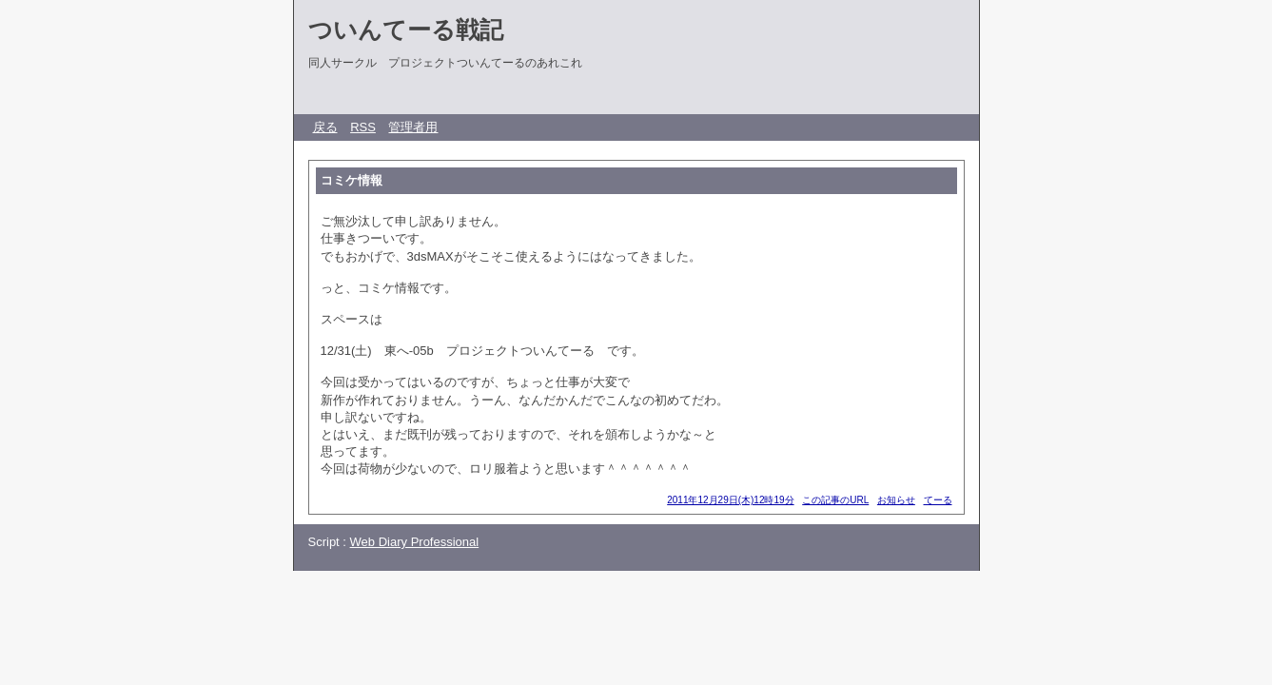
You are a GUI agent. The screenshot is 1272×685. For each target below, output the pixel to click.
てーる (938, 500)
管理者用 (413, 127)
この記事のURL (835, 500)
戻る (325, 127)
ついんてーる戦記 (405, 29)
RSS (363, 127)
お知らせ (896, 500)
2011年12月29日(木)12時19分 (730, 500)
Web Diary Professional (414, 542)
